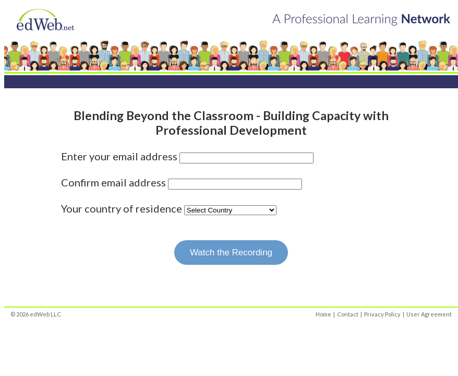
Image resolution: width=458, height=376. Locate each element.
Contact (347, 314)
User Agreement (429, 314)
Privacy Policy (382, 314)
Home (323, 314)
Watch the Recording (231, 252)
